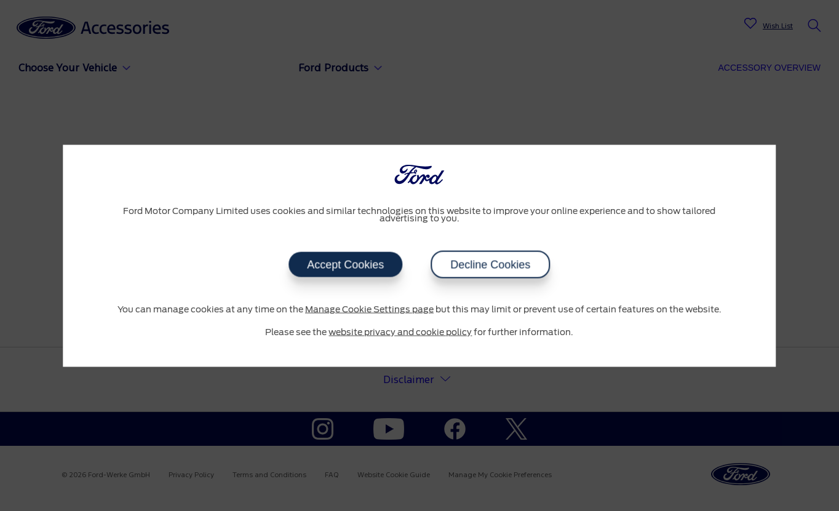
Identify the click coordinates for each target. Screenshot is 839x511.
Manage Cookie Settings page (369, 309)
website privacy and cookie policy (400, 332)
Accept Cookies (345, 264)
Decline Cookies (490, 264)
